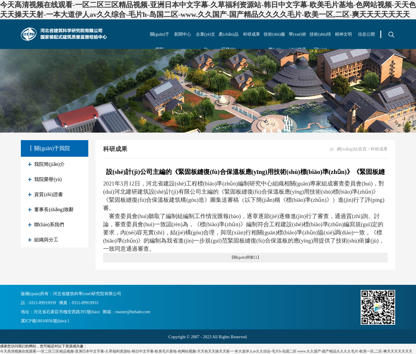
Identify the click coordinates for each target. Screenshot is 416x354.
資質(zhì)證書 (48, 194)
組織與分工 (46, 239)
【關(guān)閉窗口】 (245, 257)
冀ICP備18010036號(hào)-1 (45, 321)
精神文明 (343, 34)
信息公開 (366, 34)
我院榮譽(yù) (48, 179)
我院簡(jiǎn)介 (49, 164)
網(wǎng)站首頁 (351, 149)
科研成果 (251, 34)
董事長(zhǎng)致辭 (54, 209)
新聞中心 (182, 34)
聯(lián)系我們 (49, 224)
